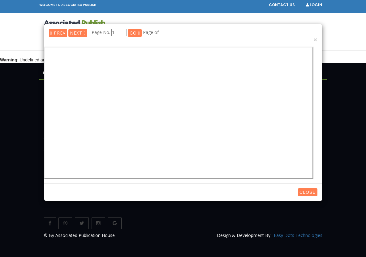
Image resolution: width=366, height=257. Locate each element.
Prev (58, 33)
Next (78, 33)
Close (307, 192)
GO (135, 33)
